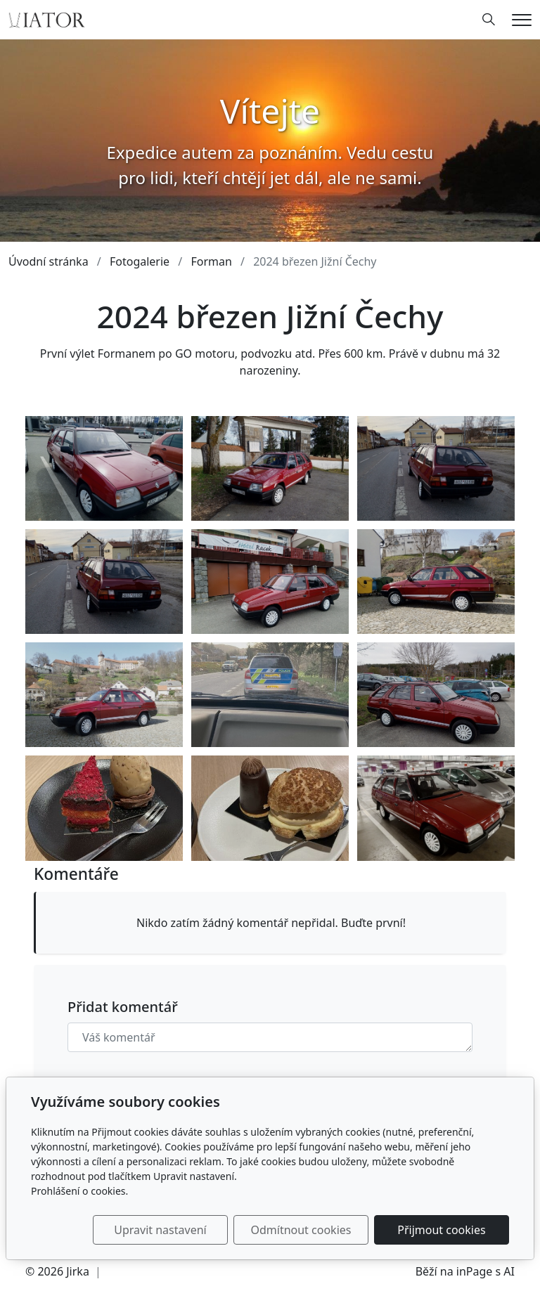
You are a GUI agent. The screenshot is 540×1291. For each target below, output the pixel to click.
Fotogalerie (139, 261)
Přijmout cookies (441, 1230)
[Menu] (522, 20)
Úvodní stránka (48, 261)
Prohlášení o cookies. (79, 1191)
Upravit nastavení (160, 1230)
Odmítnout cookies (300, 1230)
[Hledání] (489, 19)
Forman (211, 261)
